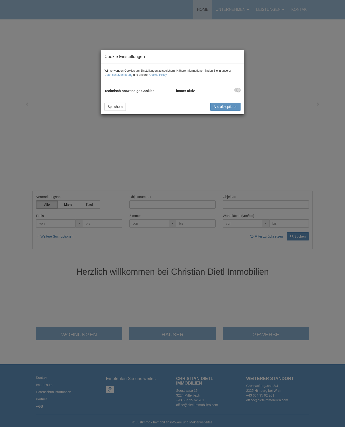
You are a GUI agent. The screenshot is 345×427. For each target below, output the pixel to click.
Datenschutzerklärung (118, 74)
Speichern (115, 107)
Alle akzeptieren (225, 107)
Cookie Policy (158, 74)
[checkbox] (237, 90)
